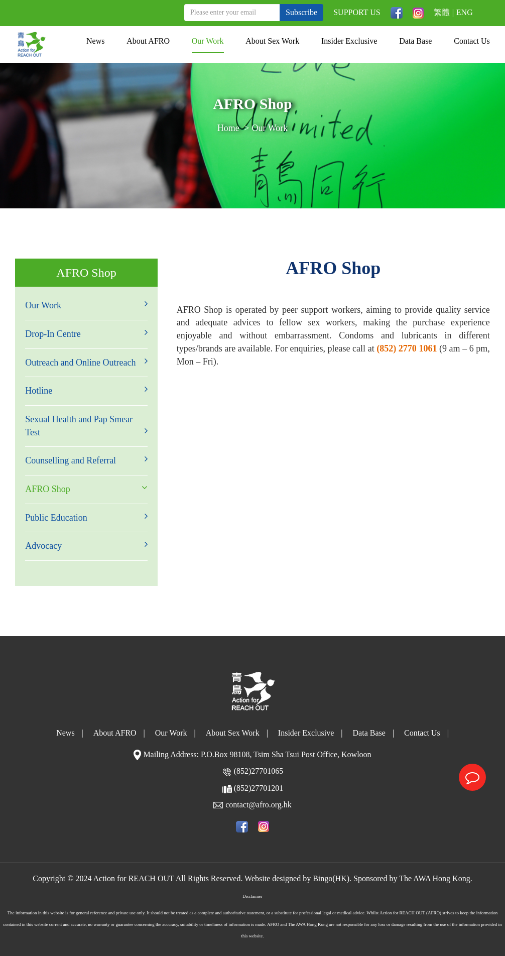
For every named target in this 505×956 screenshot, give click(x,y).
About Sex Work (272, 41)
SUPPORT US (356, 12)
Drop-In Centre (86, 333)
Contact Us (472, 41)
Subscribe (301, 12)
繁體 (442, 12)
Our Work (208, 41)
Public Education (86, 517)
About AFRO (148, 41)
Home (228, 128)
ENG (464, 12)
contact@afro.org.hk (258, 804)
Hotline (86, 390)
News (95, 41)
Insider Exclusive (349, 41)
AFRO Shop (86, 488)
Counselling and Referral (86, 459)
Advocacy (86, 545)
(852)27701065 (259, 771)
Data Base (415, 41)
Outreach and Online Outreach (86, 362)
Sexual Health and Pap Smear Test (86, 425)
